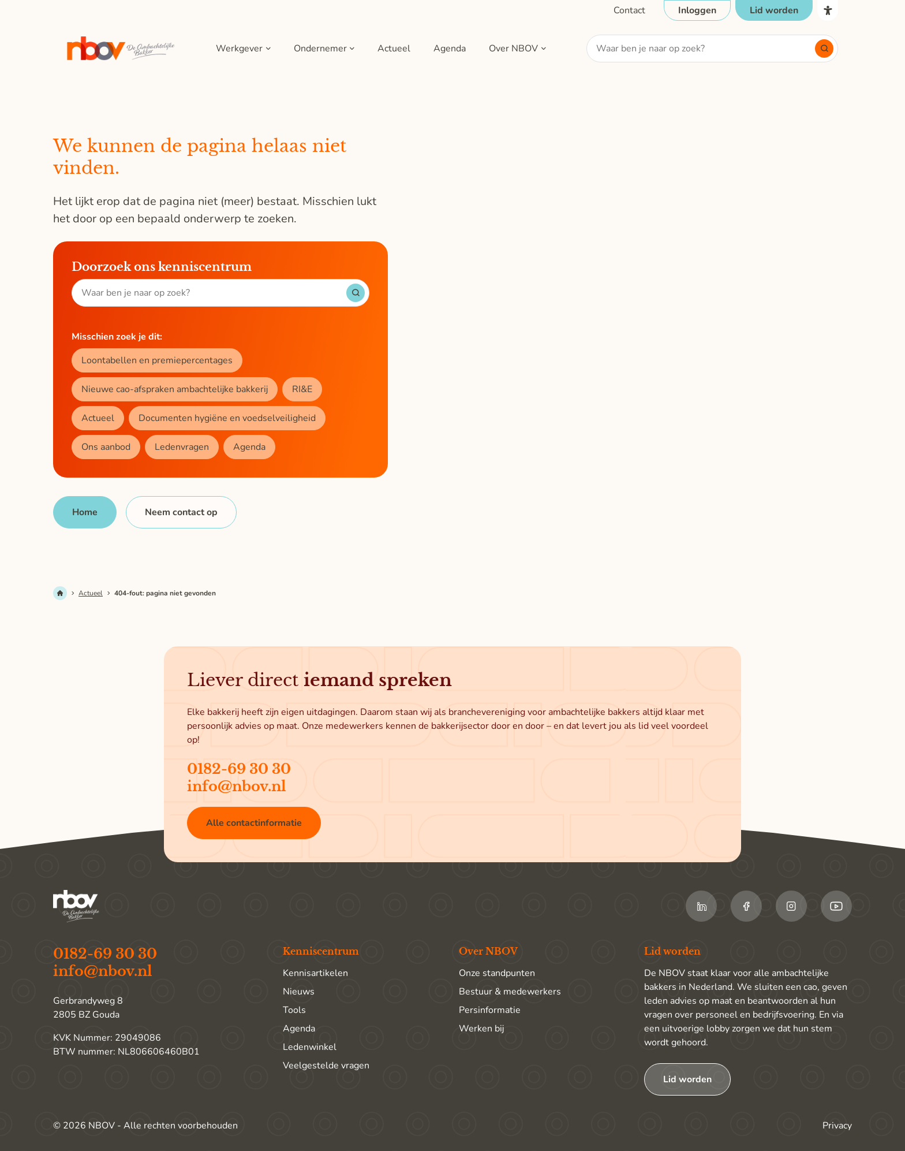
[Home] (85, 512)
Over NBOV (513, 48)
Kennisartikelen (315, 973)
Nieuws (299, 991)
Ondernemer (320, 48)
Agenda (449, 48)
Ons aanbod (105, 447)
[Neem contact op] (181, 512)
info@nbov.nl (236, 786)
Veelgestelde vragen (326, 1065)
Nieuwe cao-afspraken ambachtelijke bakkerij (174, 389)
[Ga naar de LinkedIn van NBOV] (701, 906)
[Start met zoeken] (824, 48)
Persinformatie (490, 1010)
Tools (294, 1010)
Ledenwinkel (309, 1047)
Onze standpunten (497, 973)
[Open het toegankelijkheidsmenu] (827, 10)
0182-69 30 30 (239, 769)
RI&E (302, 389)
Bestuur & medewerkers (510, 991)
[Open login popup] (697, 10)
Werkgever (239, 48)
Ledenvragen (182, 447)
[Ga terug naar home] (121, 48)
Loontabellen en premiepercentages (157, 360)
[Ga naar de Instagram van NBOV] (791, 906)
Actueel (393, 48)
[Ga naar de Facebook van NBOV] (746, 906)
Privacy (837, 1125)
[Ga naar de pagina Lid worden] (774, 10)
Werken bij (481, 1028)
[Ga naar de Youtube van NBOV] (836, 906)
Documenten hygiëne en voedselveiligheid (227, 418)
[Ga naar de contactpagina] (629, 10)
